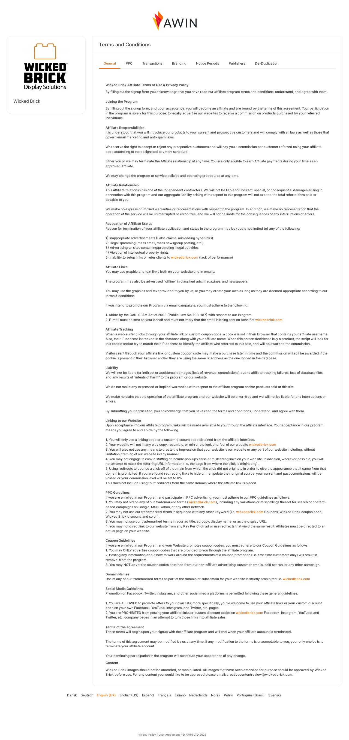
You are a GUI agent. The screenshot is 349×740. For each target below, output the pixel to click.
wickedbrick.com (184, 257)
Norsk (215, 695)
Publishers (237, 63)
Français (164, 695)
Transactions (152, 63)
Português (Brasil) (251, 695)
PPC (129, 63)
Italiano (180, 695)
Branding (179, 63)
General (110, 63)
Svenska (275, 695)
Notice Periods (207, 63)
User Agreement (169, 734)
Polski (228, 695)
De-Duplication (266, 63)
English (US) (129, 695)
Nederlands (198, 695)
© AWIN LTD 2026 (194, 734)
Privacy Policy (147, 734)
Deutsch (86, 695)
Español (148, 695)
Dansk (72, 695)
